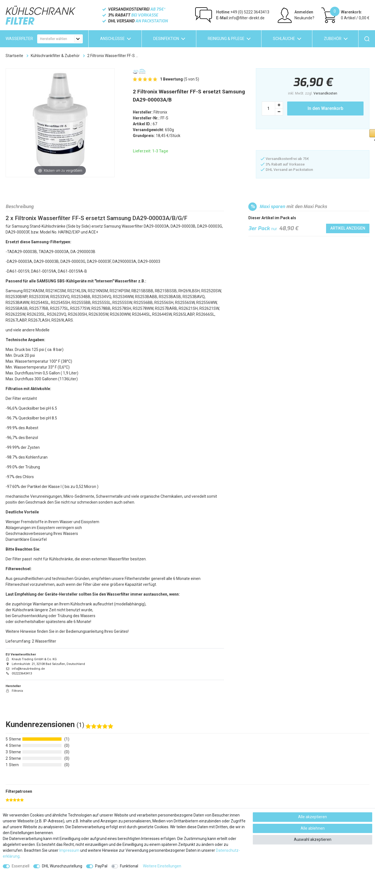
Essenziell (20, 866)
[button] (284, 140)
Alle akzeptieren (312, 817)
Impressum (69, 850)
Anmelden (303, 12)
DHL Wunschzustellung (62, 866)
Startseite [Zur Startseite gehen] (14, 55)
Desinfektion (166, 38)
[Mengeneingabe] (268, 108)
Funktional (129, 866)
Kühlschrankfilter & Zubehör (55, 55)
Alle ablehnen (313, 828)
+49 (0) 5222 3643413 (242, 12)
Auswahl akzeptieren (312, 839)
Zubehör (332, 38)
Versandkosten (325, 93)
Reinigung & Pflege (226, 38)
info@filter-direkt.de (240, 18)
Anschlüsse (112, 38)
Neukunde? (304, 18)
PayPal (101, 866)
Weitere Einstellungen (162, 866)
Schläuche (284, 38)
